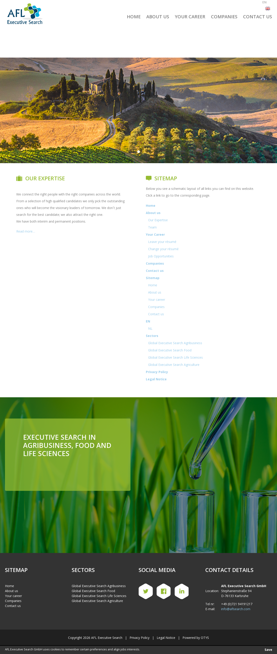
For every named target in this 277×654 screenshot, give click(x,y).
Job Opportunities (161, 256)
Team (152, 227)
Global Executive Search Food (170, 350)
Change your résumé (163, 249)
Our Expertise (158, 220)
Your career (156, 299)
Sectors (152, 336)
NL (150, 328)
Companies (224, 17)
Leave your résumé (162, 242)
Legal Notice (156, 379)
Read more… (25, 231)
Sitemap (152, 278)
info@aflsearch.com (235, 609)
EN (148, 321)
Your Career (190, 17)
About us (157, 17)
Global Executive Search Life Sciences (175, 357)
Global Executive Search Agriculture (173, 364)
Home (134, 17)
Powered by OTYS (195, 637)
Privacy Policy (157, 372)
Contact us (257, 17)
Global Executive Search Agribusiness (175, 343)
